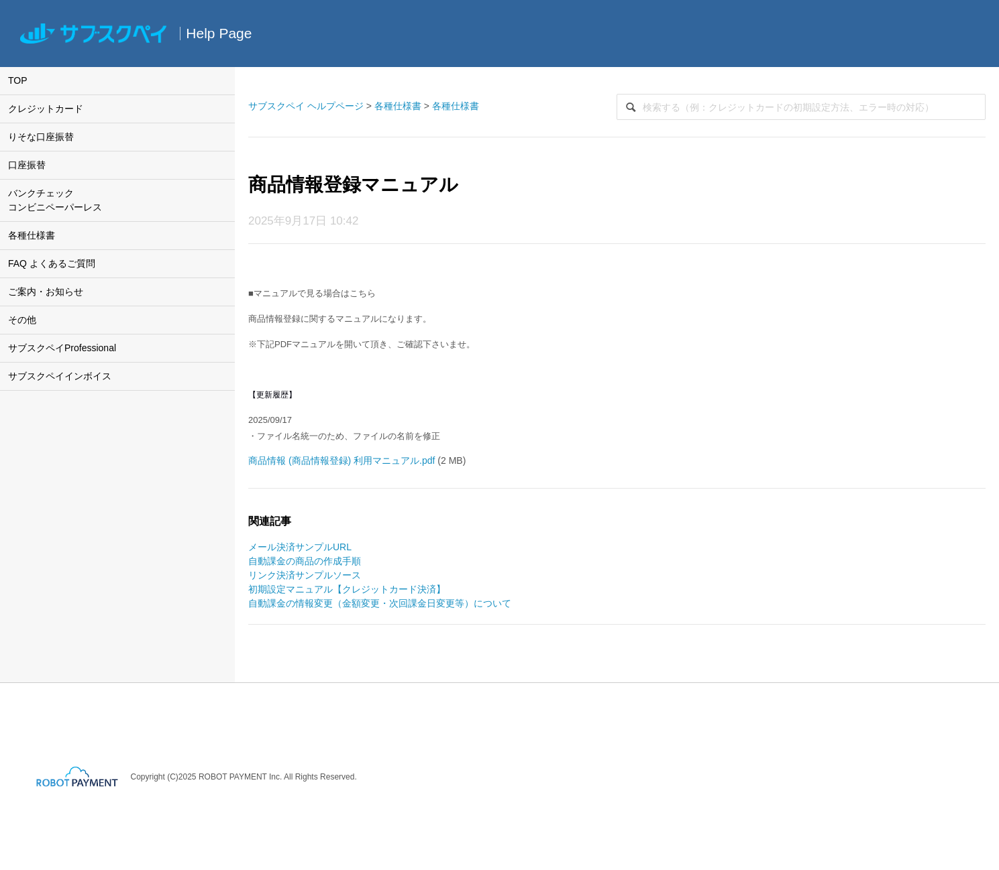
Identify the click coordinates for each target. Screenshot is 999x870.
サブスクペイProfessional (62, 348)
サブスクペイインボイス (59, 376)
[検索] (801, 107)
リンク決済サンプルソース (304, 575)
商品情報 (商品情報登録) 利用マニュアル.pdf (341, 460)
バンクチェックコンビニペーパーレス (55, 200)
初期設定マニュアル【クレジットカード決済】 (346, 589)
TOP (18, 80)
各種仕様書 (31, 235)
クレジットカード (45, 108)
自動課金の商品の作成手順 (304, 561)
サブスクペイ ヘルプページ (306, 106)
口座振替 (27, 165)
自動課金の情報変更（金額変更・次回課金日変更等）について (379, 603)
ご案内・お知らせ (45, 291)
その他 (22, 319)
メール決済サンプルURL (300, 547)
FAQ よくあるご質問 (51, 263)
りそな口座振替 (41, 136)
